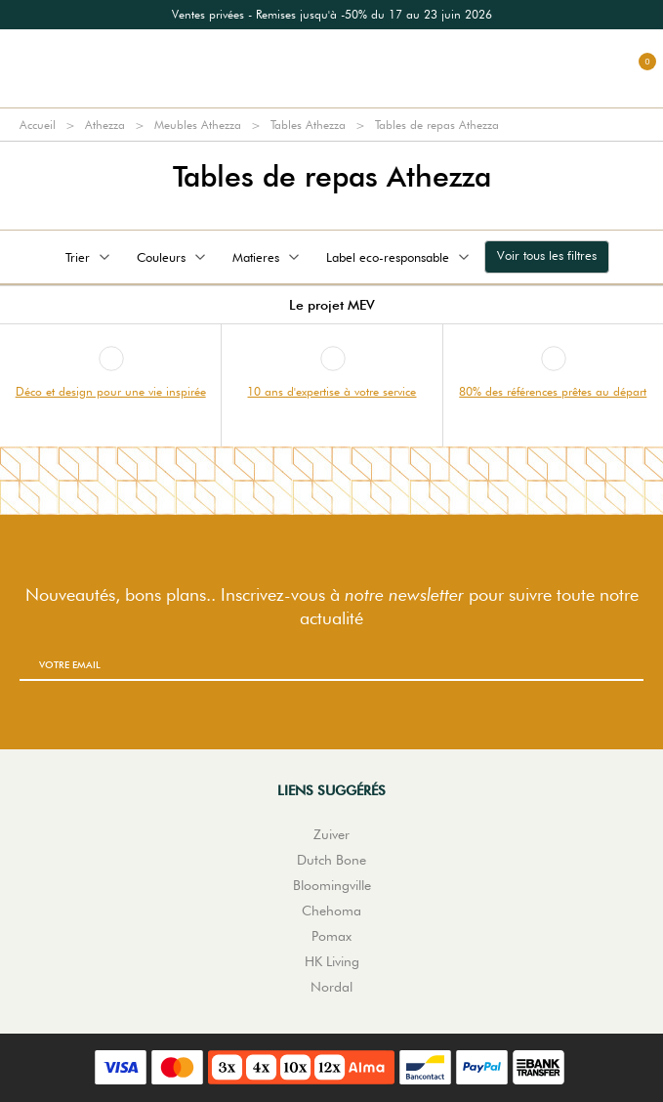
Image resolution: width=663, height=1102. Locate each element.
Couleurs (173, 257)
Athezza (105, 124)
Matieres (267, 257)
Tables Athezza (308, 124)
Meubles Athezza (197, 124)
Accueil (38, 124)
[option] (331, 14)
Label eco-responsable (399, 257)
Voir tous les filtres (547, 255)
